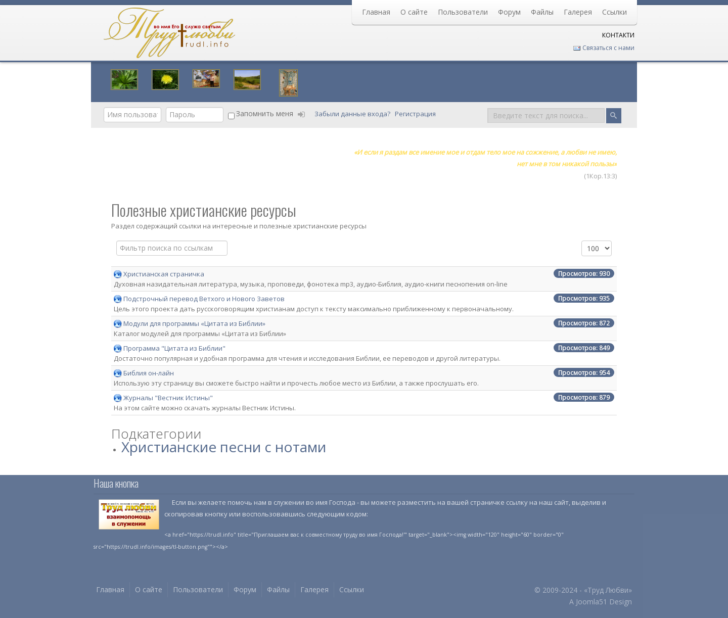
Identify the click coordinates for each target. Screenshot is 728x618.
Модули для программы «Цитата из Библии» (194, 323)
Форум (509, 12)
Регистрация (416, 113)
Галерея (578, 12)
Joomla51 (591, 601)
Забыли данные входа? (353, 113)
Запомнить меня (264, 113)
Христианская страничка (163, 273)
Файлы (542, 12)
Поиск (487, 107)
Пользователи (463, 12)
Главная (376, 12)
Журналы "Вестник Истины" (168, 397)
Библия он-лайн (148, 372)
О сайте (414, 12)
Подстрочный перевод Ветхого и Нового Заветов (204, 298)
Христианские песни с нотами (223, 446)
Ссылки (614, 12)
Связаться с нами (603, 47)
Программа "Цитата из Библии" (174, 348)
